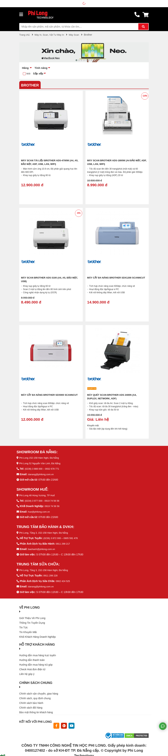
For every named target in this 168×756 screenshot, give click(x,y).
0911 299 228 (51, 574)
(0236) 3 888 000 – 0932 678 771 (43, 468)
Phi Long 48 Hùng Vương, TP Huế (38, 495)
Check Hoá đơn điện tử (32, 668)
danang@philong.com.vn (42, 473)
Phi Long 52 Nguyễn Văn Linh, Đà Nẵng (41, 463)
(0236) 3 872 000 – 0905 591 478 (62, 537)
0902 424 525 (63, 580)
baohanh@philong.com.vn (42, 548)
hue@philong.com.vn (40, 511)
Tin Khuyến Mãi (28, 630)
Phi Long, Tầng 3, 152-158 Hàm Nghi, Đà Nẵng (45, 532)
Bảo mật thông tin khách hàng (36, 711)
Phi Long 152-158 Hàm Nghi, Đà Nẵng (40, 457)
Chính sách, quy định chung (35, 697)
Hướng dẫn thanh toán (32, 658)
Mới (28, 73)
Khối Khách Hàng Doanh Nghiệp (37, 635)
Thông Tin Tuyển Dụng (32, 621)
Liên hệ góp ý (26, 672)
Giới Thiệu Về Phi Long (32, 616)
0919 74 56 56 (53, 505)
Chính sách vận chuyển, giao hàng (38, 692)
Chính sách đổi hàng (30, 706)
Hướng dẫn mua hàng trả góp (36, 663)
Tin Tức (23, 626)
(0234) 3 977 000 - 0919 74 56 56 (43, 500)
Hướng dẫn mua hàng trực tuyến (37, 654)
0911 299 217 (63, 542)
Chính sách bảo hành (31, 701)
